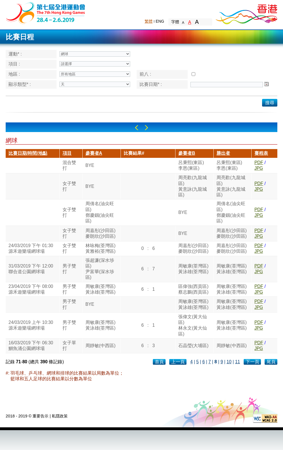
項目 (67, 153)
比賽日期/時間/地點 (27, 153)
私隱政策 (60, 416)
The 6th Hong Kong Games (46, 12)
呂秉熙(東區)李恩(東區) (191, 165)
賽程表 (261, 153)
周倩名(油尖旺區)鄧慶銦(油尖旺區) (99, 212)
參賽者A (93, 153)
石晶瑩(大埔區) (193, 345)
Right (146, 128)
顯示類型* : (19, 84)
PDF (258, 162)
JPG (258, 168)
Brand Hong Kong (246, 13)
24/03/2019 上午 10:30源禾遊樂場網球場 (30, 325)
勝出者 (223, 153)
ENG (160, 21)
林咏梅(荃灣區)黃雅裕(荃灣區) (100, 248)
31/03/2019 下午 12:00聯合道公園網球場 (30, 269)
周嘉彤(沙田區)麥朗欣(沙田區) (100, 233)
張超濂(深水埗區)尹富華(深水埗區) (99, 269)
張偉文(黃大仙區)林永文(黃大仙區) (192, 325)
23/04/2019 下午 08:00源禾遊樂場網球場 (30, 289)
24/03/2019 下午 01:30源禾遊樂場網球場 (30, 248)
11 (237, 361)
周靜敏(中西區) (100, 345)
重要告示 (40, 416)
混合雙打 (69, 165)
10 (229, 361)
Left (136, 128)
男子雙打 (69, 269)
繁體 (149, 21)
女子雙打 (69, 186)
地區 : (14, 74)
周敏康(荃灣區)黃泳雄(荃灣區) (193, 269)
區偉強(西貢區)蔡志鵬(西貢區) (193, 289)
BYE (89, 165)
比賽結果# (134, 153)
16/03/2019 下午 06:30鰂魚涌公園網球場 (30, 345)
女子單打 (69, 345)
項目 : (14, 63)
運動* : (15, 54)
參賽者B (186, 153)
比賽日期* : (151, 84)
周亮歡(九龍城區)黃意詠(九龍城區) (192, 186)
